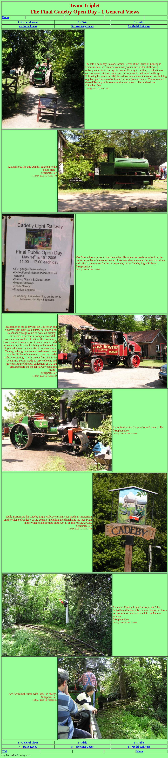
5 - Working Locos (82, 26)
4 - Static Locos (28, 26)
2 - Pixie (82, 22)
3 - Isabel (139, 22)
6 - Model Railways (139, 26)
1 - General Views (28, 22)
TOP (4, 751)
